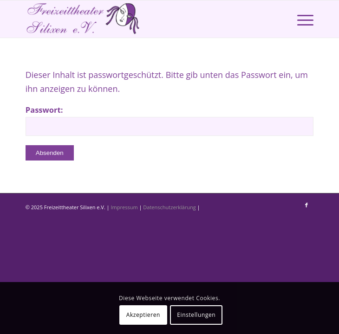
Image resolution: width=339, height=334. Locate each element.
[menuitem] (300, 19)
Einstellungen (196, 315)
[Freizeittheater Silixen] (141, 19)
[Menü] (300, 19)
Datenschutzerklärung (170, 207)
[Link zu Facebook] (306, 205)
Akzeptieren (143, 315)
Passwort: (170, 120)
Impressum (125, 207)
